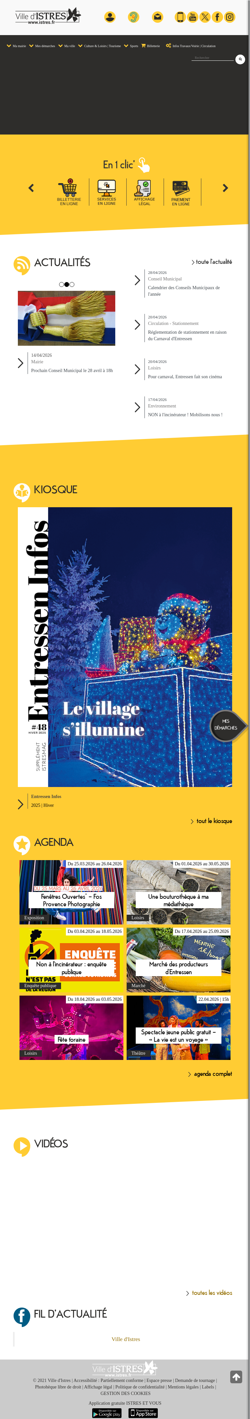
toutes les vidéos (209, 1292)
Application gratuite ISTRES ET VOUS (125, 1403)
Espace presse (159, 1380)
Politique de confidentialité (140, 1387)
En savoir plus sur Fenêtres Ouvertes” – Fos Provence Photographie (71, 892)
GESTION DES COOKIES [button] (126, 1393)
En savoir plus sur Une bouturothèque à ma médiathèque (178, 892)
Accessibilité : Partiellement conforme (109, 1380)
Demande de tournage (195, 1380)
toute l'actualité (212, 261)
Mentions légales (183, 1387)
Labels (208, 1387)
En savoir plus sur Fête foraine (71, 1028)
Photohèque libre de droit (58, 1387)
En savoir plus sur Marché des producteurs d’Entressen (178, 960)
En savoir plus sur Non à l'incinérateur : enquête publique (71, 960)
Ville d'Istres (125, 1339)
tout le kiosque (211, 820)
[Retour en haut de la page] (237, 1378)
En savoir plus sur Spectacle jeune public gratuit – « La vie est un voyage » (178, 1028)
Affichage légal (98, 1387)
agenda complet (210, 1073)
